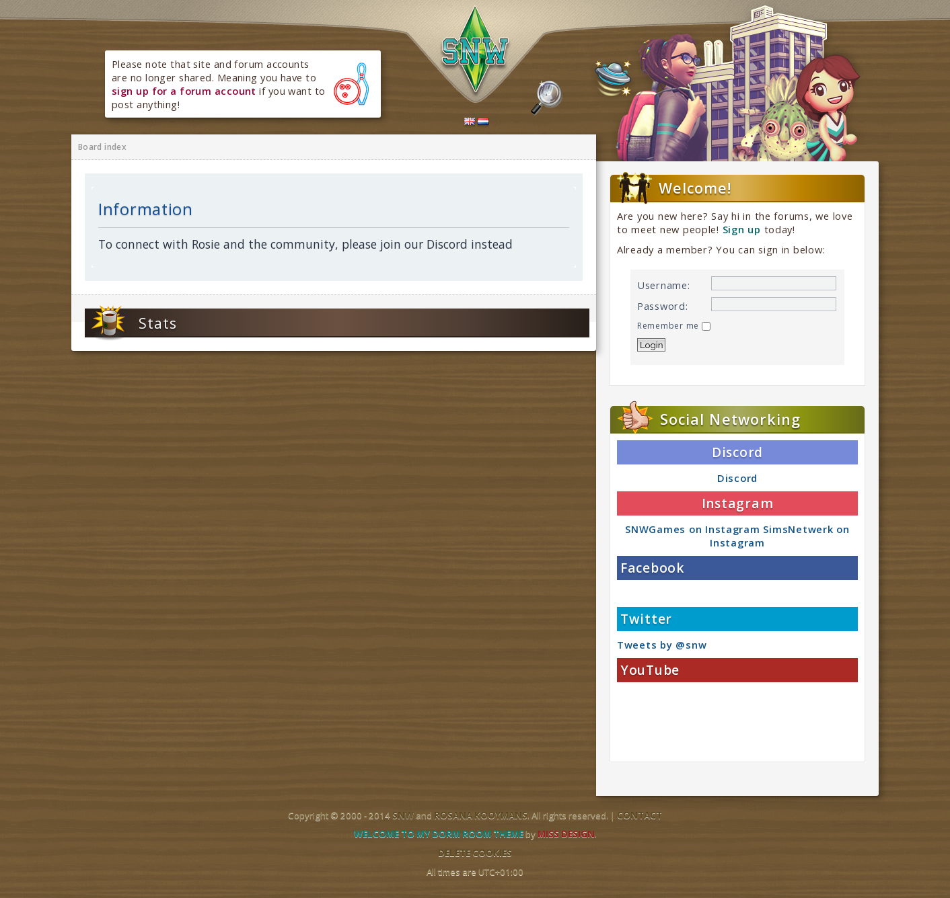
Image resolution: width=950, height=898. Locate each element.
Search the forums (546, 98)
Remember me (673, 325)
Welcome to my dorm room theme (438, 834)
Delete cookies (475, 853)
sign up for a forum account (184, 90)
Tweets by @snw (661, 644)
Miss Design (566, 834)
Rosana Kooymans (480, 815)
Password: (662, 306)
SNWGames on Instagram (692, 529)
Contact (639, 815)
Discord (737, 478)
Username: (663, 285)
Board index (102, 147)
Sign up (742, 229)
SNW (403, 815)
